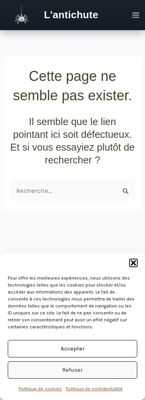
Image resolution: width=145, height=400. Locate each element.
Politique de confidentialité (94, 388)
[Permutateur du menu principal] (136, 15)
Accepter (73, 348)
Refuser (72, 369)
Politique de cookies (40, 388)
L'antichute (71, 15)
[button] (133, 263)
